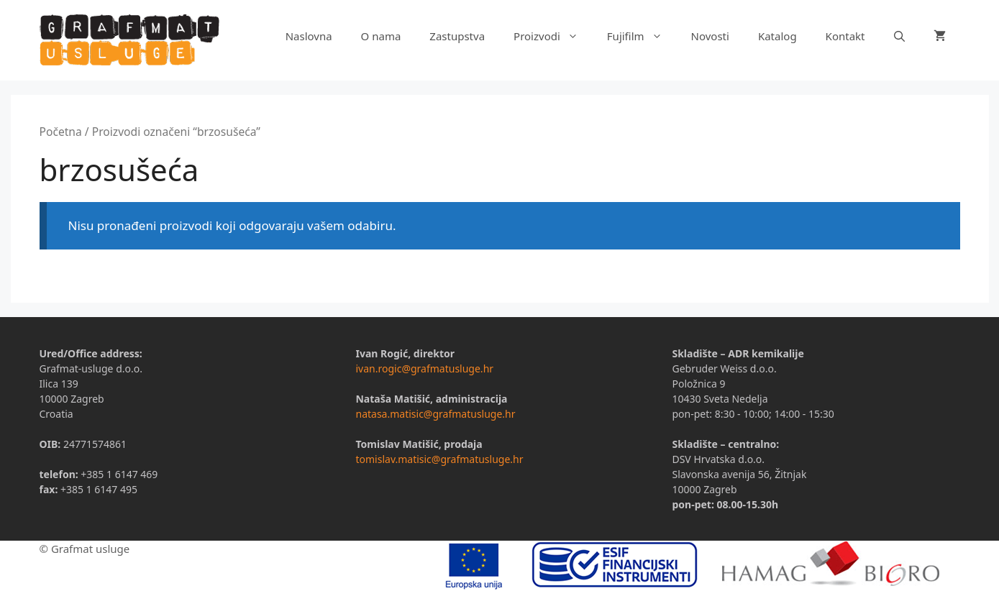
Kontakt (845, 36)
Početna (61, 131)
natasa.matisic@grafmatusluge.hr (435, 414)
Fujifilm (642, 36)
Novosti (710, 36)
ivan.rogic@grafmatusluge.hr (424, 368)
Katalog (777, 36)
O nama (381, 36)
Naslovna (309, 36)
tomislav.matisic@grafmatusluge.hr (439, 459)
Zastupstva (457, 36)
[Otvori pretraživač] (899, 36)
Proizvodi (553, 36)
